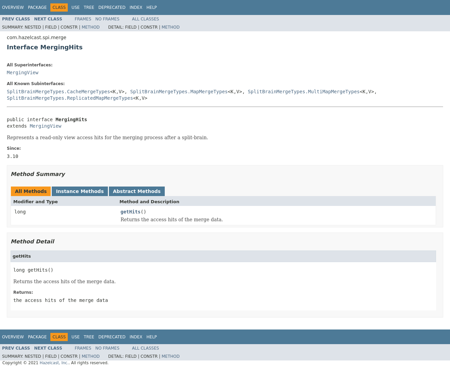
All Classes (145, 19)
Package (37, 7)
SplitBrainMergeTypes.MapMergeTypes (179, 91)
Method (91, 27)
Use (75, 7)
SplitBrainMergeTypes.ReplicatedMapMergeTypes (70, 98)
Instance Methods (79, 191)
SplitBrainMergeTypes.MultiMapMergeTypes (304, 91)
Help (151, 7)
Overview (13, 7)
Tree (89, 7)
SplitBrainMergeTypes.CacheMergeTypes (58, 91)
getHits (130, 211)
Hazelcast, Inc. (53, 362)
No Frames (107, 19)
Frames (83, 19)
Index (136, 7)
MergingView (22, 72)
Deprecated (112, 7)
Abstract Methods (137, 191)
